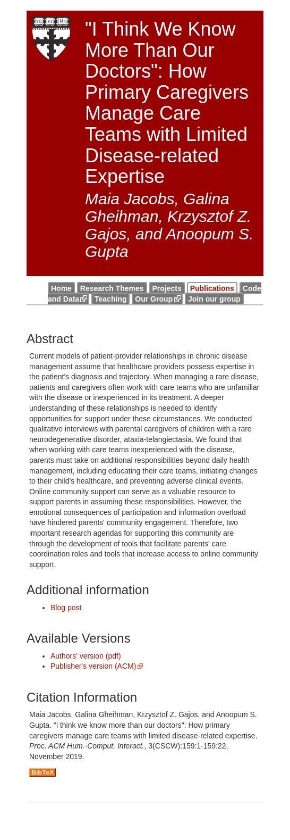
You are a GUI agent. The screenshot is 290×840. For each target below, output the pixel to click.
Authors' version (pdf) (85, 656)
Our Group (154, 299)
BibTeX (42, 772)
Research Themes (112, 288)
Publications (212, 288)
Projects (167, 288)
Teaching (110, 299)
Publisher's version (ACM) (93, 666)
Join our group (214, 299)
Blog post (65, 607)
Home (61, 288)
